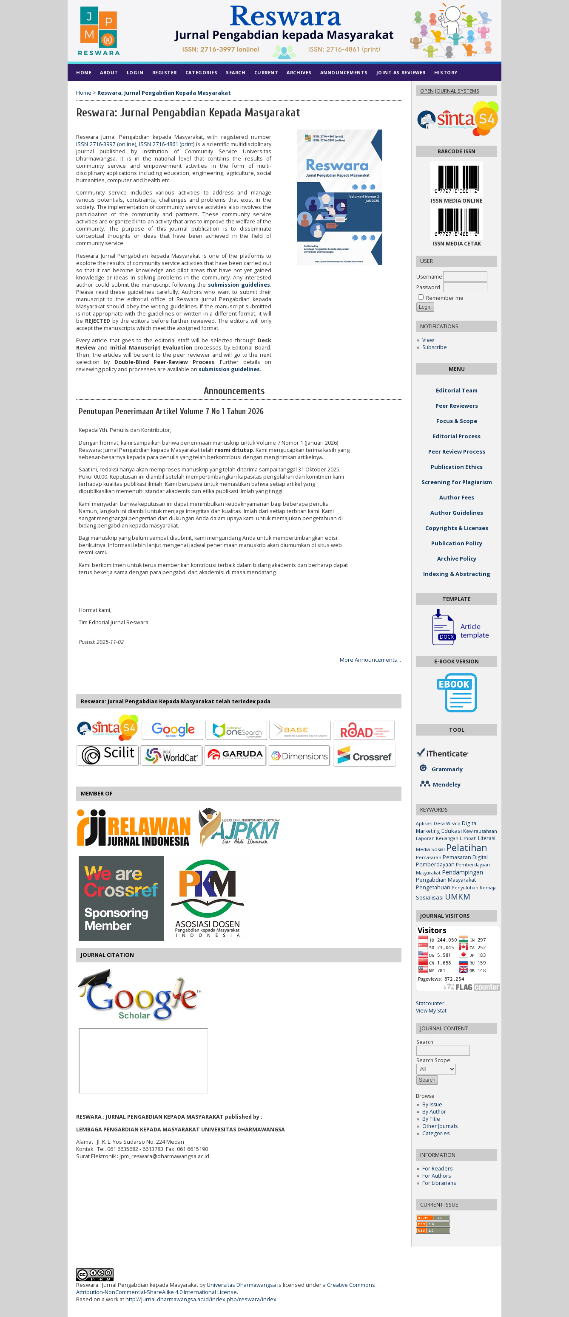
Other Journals (440, 1126)
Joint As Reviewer (401, 72)
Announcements (344, 72)
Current (266, 72)
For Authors (436, 1175)
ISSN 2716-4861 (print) (167, 144)
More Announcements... (370, 659)
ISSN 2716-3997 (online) (106, 144)
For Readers (437, 1168)
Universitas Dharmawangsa (241, 1285)
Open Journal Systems (449, 90)
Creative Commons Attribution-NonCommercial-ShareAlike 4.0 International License (225, 1288)
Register (164, 72)
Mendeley (447, 784)
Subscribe (434, 347)
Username (429, 276)
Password (428, 287)
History (446, 72)
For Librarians (439, 1183)
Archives (299, 72)
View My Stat (431, 1010)
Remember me (445, 298)
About (109, 72)
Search (235, 72)
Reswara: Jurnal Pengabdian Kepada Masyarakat (164, 92)
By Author (434, 1111)
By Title (431, 1118)
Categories (436, 1133)
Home (83, 72)
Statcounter (430, 1003)
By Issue (432, 1104)
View (428, 340)
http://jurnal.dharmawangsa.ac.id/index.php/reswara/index (200, 1299)
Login (135, 72)
